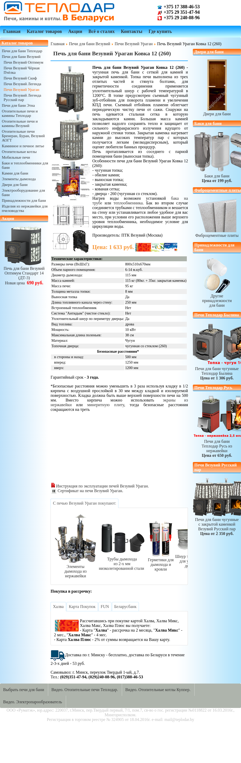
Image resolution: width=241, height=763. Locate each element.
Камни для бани (15, 173)
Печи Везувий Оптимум (23, 62)
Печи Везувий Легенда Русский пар (22, 97)
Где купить (160, 31)
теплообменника (128, 203)
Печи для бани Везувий (21, 57)
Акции (75, 31)
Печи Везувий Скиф (20, 78)
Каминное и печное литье (23, 146)
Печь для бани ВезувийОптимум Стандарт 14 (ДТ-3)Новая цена (24, 273)
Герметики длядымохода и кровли (161, 562)
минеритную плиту (105, 405)
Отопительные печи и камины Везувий (20, 123)
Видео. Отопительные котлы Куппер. (157, 689)
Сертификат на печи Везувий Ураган (86, 490)
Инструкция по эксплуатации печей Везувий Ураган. (100, 486)
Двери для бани (14, 185)
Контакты (131, 31)
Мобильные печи (16, 157)
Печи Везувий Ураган (21, 90)
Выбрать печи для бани (23, 689)
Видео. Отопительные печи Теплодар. (84, 689)
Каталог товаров (44, 31)
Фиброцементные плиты (216, 233)
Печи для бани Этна (18, 105)
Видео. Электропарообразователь (32, 702)
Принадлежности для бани (24, 200)
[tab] (84, 503)
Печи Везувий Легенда (22, 84)
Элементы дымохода (19, 179)
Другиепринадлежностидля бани (217, 298)
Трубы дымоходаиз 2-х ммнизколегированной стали (122, 561)
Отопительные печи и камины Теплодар (20, 113)
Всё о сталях (101, 31)
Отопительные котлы (19, 152)
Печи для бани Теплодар (22, 51)
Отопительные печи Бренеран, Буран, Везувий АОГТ (23, 135)
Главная (11, 31)
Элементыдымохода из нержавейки (75, 569)
